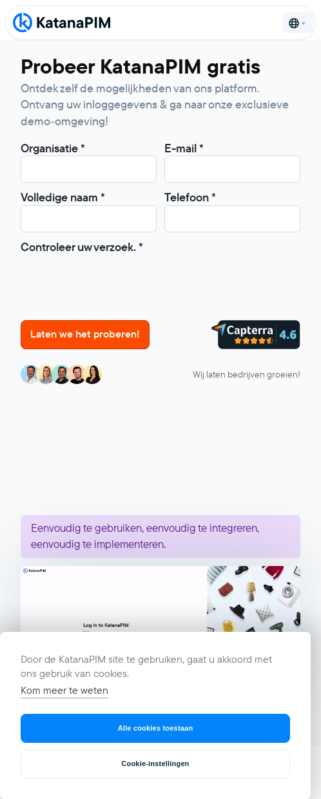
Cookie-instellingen (155, 763)
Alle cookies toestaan (155, 728)
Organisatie (53, 148)
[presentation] (119, 279)
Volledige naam (63, 197)
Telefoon (190, 197)
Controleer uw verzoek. (82, 247)
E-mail (184, 148)
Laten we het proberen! (85, 334)
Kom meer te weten (64, 690)
